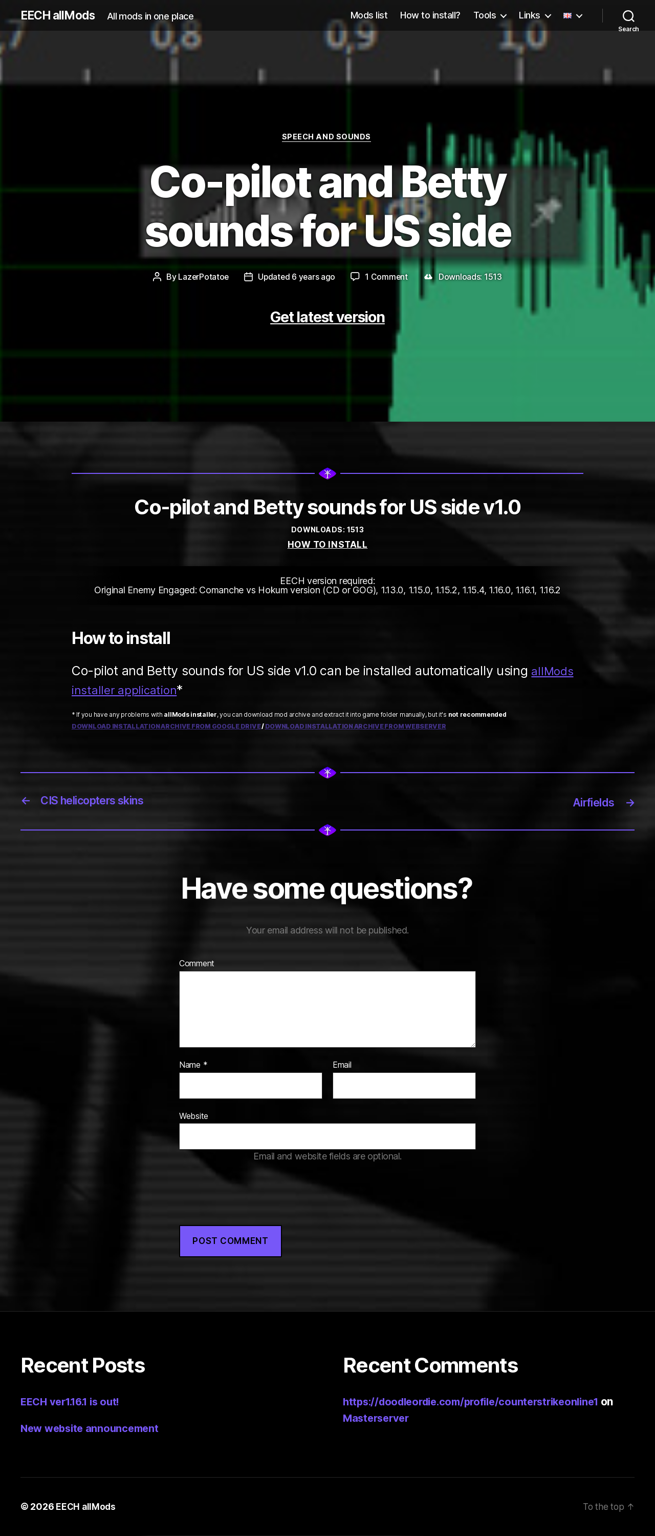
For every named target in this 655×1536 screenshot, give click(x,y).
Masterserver (378, 1418)
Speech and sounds (327, 137)
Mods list (369, 15)
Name (193, 1065)
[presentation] (257, 1206)
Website (193, 1116)
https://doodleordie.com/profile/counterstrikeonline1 (480, 1402)
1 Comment (387, 278)
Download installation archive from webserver (355, 727)
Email (342, 1065)
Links (529, 15)
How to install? (430, 15)
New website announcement (93, 1428)
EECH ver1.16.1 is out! (74, 1402)
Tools (484, 15)
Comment (196, 964)
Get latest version (327, 317)
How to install (327, 546)
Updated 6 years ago (296, 278)
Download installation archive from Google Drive (166, 727)
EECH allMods (59, 15)
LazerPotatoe (203, 278)
